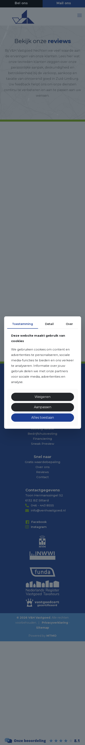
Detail (49, 324)
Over (69, 324)
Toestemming (22, 324)
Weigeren (42, 397)
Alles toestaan (42, 417)
